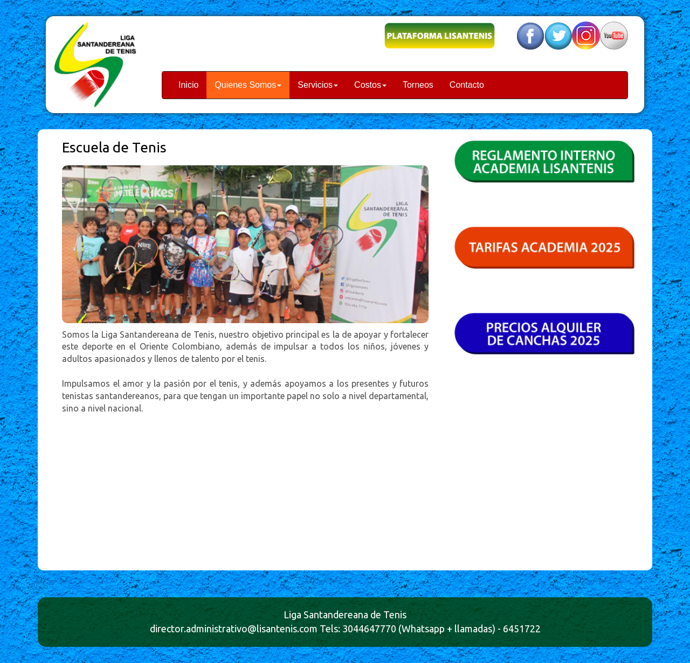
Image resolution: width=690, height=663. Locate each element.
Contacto (467, 84)
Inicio (188, 84)
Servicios (318, 84)
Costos (370, 84)
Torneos (418, 84)
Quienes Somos (248, 84)
